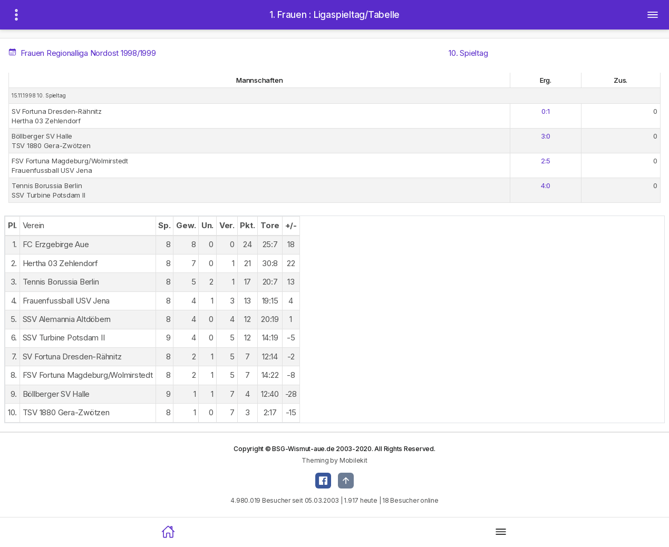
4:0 (545, 185)
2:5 (545, 161)
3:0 (545, 136)
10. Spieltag (468, 53)
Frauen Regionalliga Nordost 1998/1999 (83, 53)
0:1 (545, 111)
